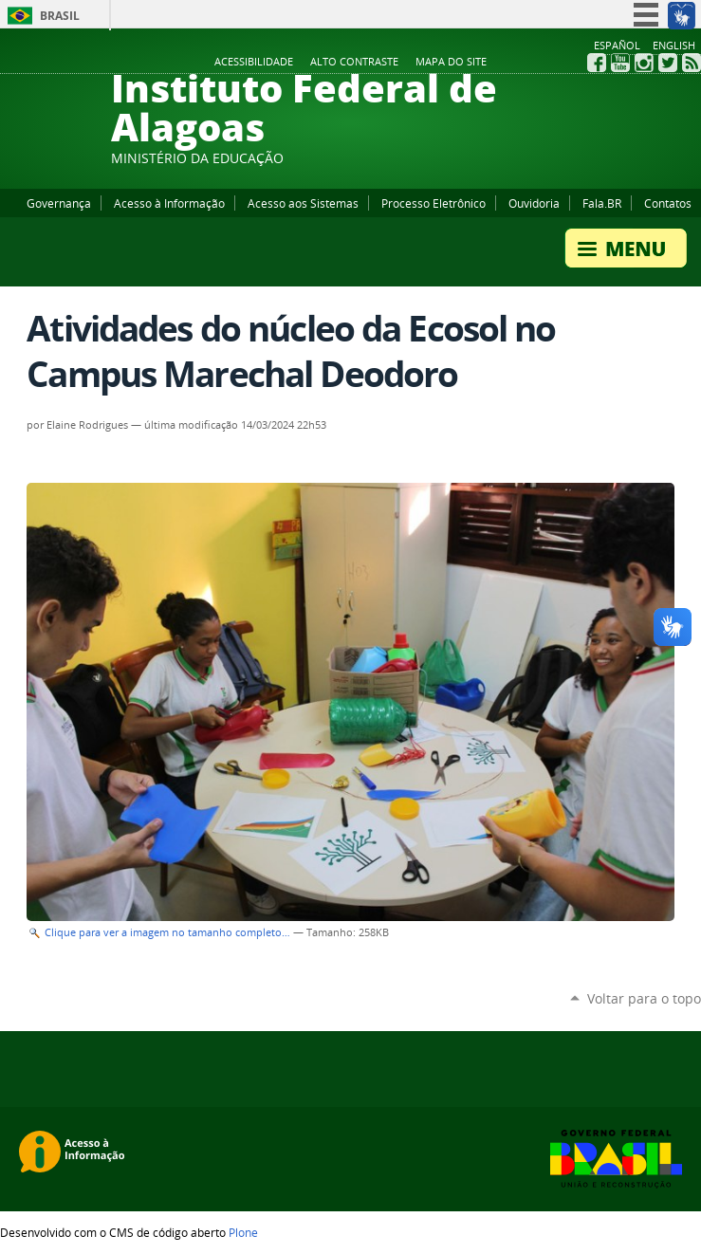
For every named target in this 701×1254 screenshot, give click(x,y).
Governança (59, 203)
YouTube (620, 62)
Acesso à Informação (169, 203)
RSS (691, 62)
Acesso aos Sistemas (303, 203)
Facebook (596, 62)
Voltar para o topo (644, 998)
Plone (243, 1232)
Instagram (644, 62)
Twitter (667, 62)
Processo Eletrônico (433, 203)
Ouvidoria (534, 203)
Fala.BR (601, 203)
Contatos (668, 203)
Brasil (60, 16)
